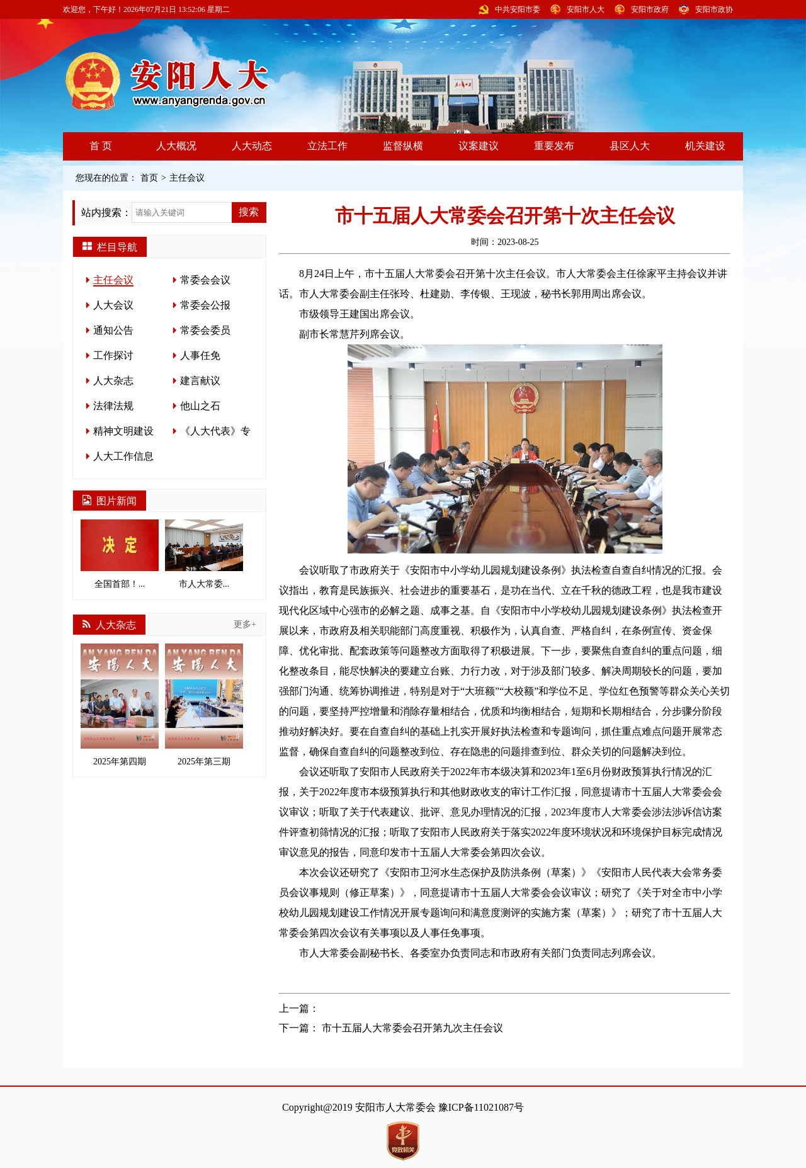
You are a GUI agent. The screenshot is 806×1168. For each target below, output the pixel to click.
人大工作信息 (123, 456)
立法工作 (327, 145)
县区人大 (630, 145)
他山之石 (200, 405)
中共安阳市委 (517, 9)
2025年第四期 (120, 705)
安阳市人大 (585, 9)
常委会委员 (205, 330)
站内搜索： (106, 212)
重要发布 (554, 145)
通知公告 (113, 330)
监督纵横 (403, 145)
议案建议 (478, 145)
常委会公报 (205, 305)
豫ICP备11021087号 (481, 1107)
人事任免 (200, 355)
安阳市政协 (714, 9)
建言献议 (200, 380)
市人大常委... (204, 554)
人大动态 (252, 145)
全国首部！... (120, 554)
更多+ (245, 624)
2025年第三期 (204, 705)
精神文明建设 (123, 431)
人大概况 (176, 145)
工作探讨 (113, 355)
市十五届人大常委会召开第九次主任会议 (412, 1028)
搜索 (249, 212)
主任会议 (187, 178)
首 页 (100, 145)
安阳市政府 (650, 9)
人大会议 (113, 305)
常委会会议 (205, 280)
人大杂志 (113, 380)
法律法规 (113, 405)
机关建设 (705, 145)
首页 (149, 178)
